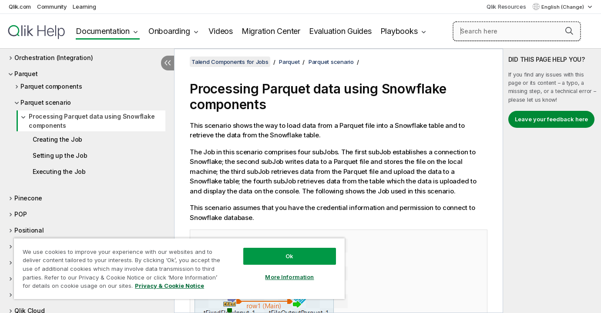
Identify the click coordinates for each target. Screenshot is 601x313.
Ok (289, 256)
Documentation (103, 31)
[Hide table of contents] (167, 63)
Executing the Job (59, 171)
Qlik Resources (506, 6)
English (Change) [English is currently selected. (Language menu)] (563, 7)
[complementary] (552, 181)
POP (20, 214)
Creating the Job (57, 139)
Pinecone (28, 198)
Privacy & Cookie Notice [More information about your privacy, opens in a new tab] (169, 285)
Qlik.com (20, 6)
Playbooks (399, 31)
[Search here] (516, 31)
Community (52, 6)
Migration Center (271, 31)
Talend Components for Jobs (230, 61)
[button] (569, 31)
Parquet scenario (45, 102)
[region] (179, 268)
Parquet (25, 73)
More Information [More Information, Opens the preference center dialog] (289, 276)
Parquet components (51, 86)
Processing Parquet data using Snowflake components (91, 121)
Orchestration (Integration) (53, 57)
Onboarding (169, 31)
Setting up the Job (60, 155)
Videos (220, 31)
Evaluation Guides (340, 31)
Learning (84, 6)
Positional (29, 230)
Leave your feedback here (551, 119)
